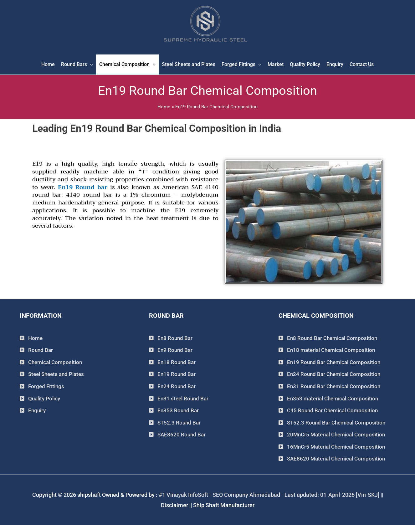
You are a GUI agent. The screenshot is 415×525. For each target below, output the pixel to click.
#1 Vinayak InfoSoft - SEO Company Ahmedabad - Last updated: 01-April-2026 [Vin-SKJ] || (271, 494)
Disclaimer (174, 504)
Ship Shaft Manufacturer (223, 504)
